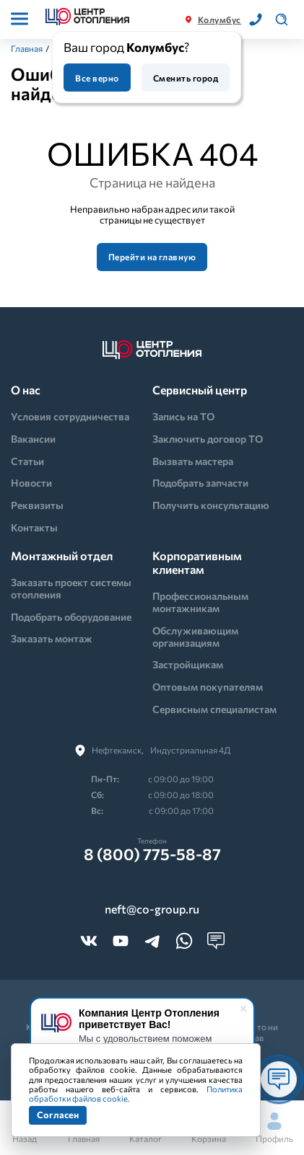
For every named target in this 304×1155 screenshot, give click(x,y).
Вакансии (33, 439)
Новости (31, 483)
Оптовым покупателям (207, 687)
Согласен (58, 1114)
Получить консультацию (210, 505)
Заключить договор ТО (207, 439)
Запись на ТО (183, 416)
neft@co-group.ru (152, 909)
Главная (27, 48)
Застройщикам (187, 664)
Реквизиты (37, 505)
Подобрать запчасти (200, 483)
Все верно (96, 78)
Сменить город (185, 78)
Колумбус (219, 19)
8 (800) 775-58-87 (152, 854)
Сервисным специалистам (214, 709)
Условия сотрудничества (70, 416)
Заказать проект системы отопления (71, 588)
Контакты (34, 527)
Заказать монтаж (51, 638)
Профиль (274, 1127)
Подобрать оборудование (71, 617)
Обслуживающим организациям (195, 636)
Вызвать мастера (192, 461)
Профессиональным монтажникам (200, 602)
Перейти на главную (152, 257)
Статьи (27, 461)
